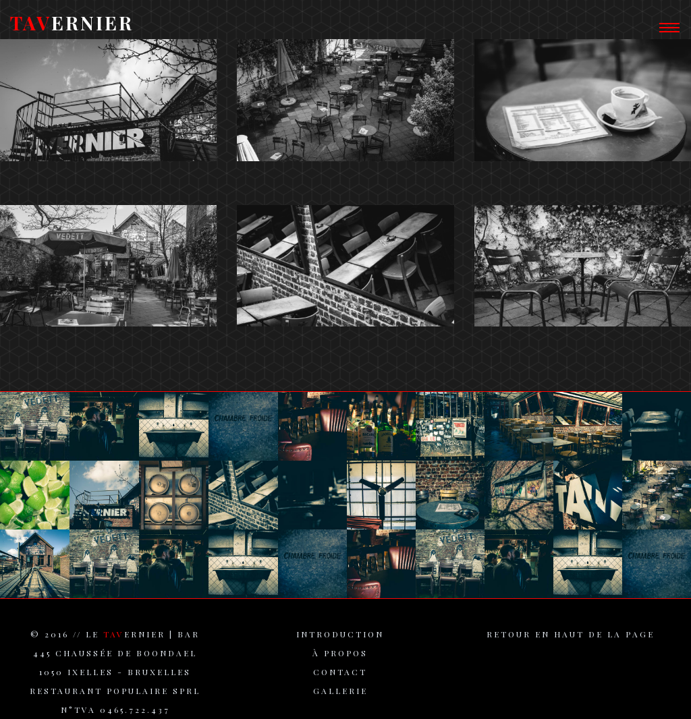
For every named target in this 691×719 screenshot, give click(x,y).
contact (340, 677)
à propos (340, 659)
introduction (340, 640)
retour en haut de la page (571, 640)
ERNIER (72, 28)
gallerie (340, 696)
